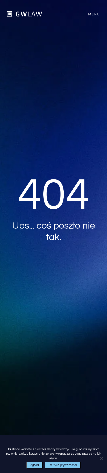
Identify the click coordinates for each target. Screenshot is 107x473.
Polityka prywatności (63, 465)
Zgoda (34, 465)
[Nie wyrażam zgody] (101, 458)
